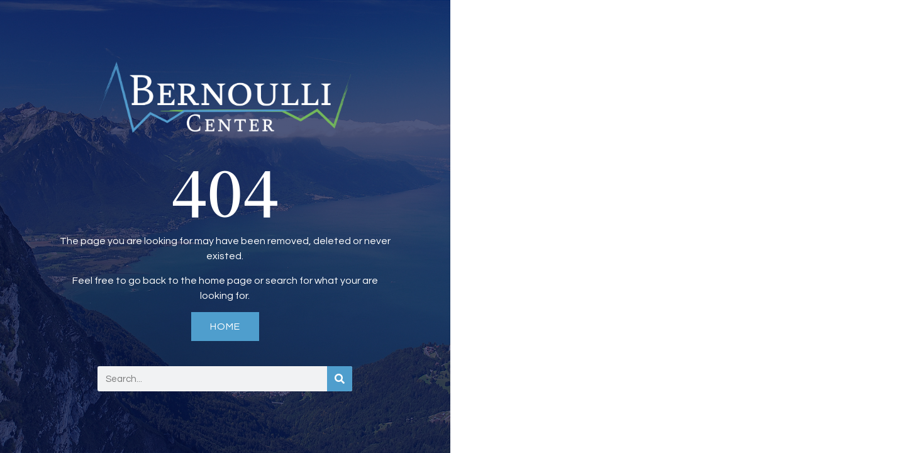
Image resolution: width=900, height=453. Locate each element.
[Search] (339, 378)
